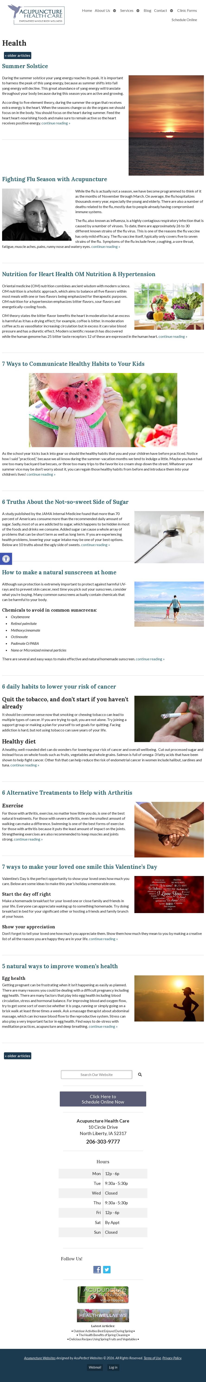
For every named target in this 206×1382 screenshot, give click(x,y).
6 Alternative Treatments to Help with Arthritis (67, 792)
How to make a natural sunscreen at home (59, 572)
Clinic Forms (187, 10)
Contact (160, 10)
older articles (17, 55)
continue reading (55, 123)
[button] (6, 559)
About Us (102, 10)
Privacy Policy (171, 1358)
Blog (147, 10)
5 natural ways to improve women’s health (60, 966)
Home (87, 10)
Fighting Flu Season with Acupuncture (54, 179)
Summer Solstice (25, 66)
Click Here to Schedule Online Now (103, 1099)
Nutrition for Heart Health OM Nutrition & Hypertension (78, 274)
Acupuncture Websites (40, 1358)
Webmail (95, 1367)
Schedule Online (184, 19)
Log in (113, 1367)
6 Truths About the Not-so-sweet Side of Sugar (65, 502)
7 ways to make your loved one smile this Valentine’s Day (79, 866)
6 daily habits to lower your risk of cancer (59, 686)
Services (126, 10)
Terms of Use (152, 1358)
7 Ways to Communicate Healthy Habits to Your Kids (73, 363)
